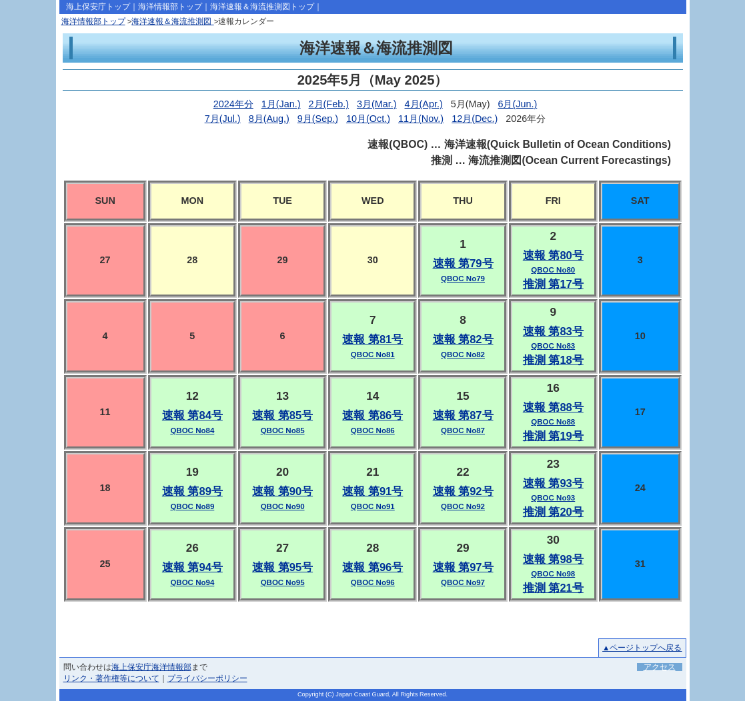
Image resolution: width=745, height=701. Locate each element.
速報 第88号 (553, 407)
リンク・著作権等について (111, 678)
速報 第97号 (463, 567)
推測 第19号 (553, 436)
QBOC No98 (553, 574)
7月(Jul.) (223, 118)
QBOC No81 (373, 354)
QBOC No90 (283, 506)
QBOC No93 (553, 498)
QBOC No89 (192, 506)
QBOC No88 (553, 422)
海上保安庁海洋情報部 (151, 667)
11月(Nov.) (421, 118)
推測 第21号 (553, 588)
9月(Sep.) (317, 118)
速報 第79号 (463, 263)
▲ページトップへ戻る (642, 648)
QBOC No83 (553, 346)
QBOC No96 (373, 582)
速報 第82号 (463, 339)
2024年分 (233, 104)
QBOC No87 (463, 430)
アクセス (660, 667)
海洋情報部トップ (170, 7)
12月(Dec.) (475, 118)
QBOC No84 (192, 430)
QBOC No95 (283, 582)
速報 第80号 (553, 255)
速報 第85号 (282, 415)
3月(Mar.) (377, 104)
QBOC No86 (373, 430)
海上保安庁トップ (98, 7)
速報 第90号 (282, 491)
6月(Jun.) (517, 104)
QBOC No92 (463, 506)
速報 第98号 (553, 559)
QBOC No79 (463, 279)
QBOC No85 (283, 430)
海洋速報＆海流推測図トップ (262, 7)
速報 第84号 (192, 415)
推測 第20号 (553, 512)
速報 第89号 (192, 491)
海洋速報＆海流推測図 (172, 21)
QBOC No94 (192, 582)
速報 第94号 (192, 567)
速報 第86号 (372, 415)
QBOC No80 (553, 270)
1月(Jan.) (281, 104)
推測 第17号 (553, 284)
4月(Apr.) (424, 104)
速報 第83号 (553, 331)
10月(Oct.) (368, 118)
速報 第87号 (463, 415)
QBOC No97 (463, 582)
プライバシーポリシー (207, 678)
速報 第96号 (372, 567)
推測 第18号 (553, 360)
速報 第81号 (372, 339)
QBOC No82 (463, 354)
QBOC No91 (373, 506)
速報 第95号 (282, 567)
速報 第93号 (553, 483)
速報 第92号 (463, 491)
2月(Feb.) (329, 104)
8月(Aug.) (269, 118)
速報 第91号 (372, 491)
